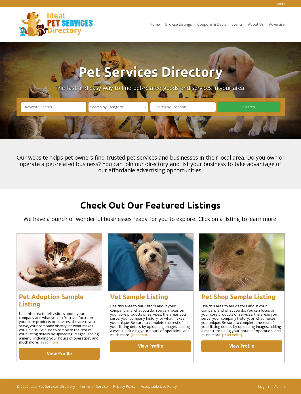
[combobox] (118, 107)
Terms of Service (94, 386)
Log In (281, 4)
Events (237, 24)
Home (155, 24)
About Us (256, 24)
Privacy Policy (124, 386)
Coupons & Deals (211, 24)
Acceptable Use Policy (159, 386)
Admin (279, 386)
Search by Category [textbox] (106, 106)
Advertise (277, 24)
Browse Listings (178, 24)
